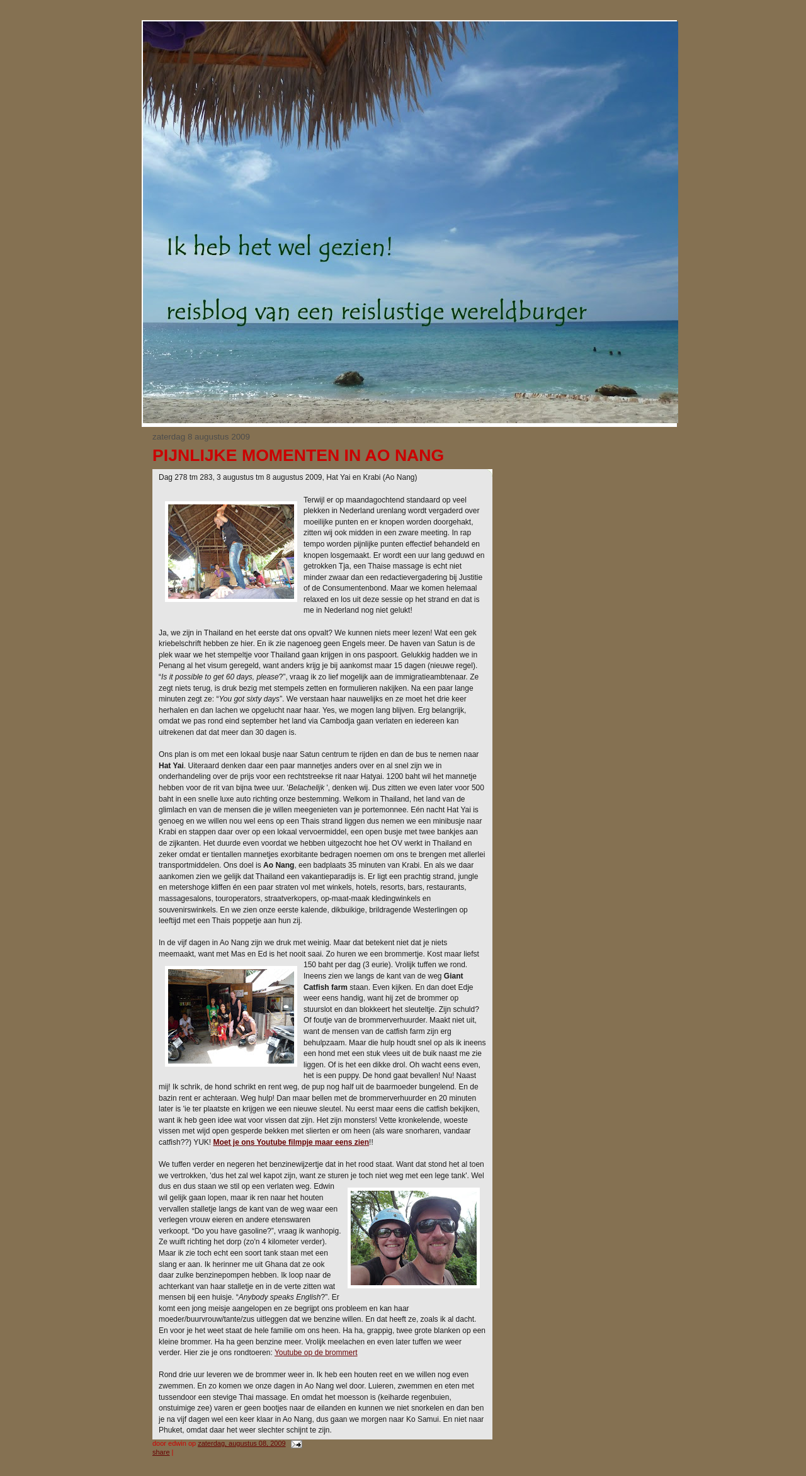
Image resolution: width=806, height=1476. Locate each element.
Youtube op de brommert (316, 1352)
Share (161, 1452)
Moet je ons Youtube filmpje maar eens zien (291, 1142)
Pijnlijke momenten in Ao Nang (298, 455)
